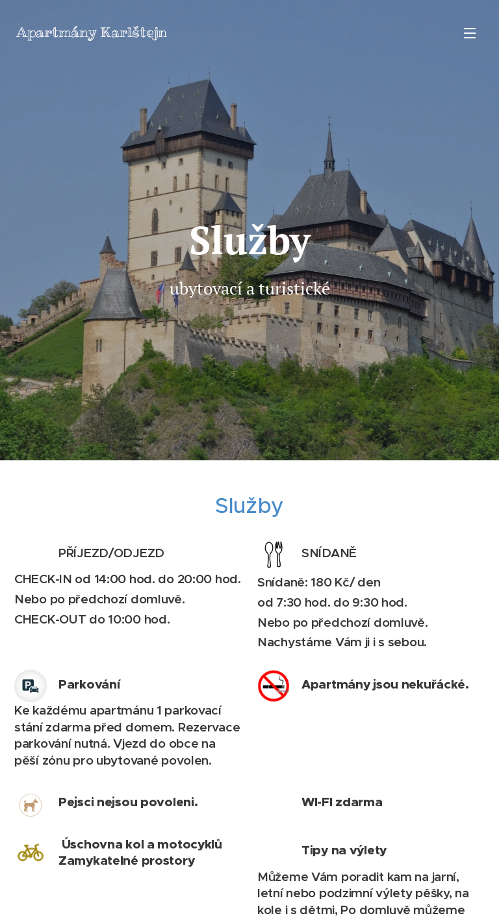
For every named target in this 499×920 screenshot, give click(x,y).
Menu (470, 33)
